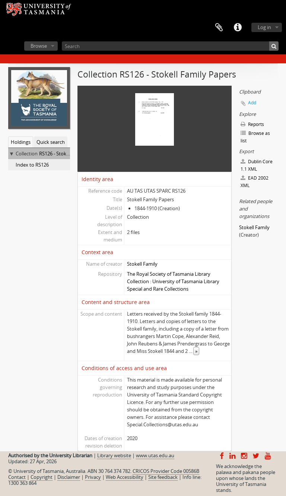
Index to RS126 (32, 164)
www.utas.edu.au (155, 455)
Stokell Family (142, 263)
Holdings (21, 142)
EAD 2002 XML (254, 182)
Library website (114, 455)
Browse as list (255, 137)
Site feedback (163, 477)
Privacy (93, 477)
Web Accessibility (124, 477)
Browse (39, 45)
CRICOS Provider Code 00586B (166, 471)
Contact (17, 477)
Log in (264, 27)
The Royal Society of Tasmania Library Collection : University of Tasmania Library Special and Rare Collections (173, 281)
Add (252, 102)
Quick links (237, 27)
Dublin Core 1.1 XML (257, 165)
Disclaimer (68, 477)
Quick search (50, 142)
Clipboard (219, 27)
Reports (252, 124)
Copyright (42, 477)
